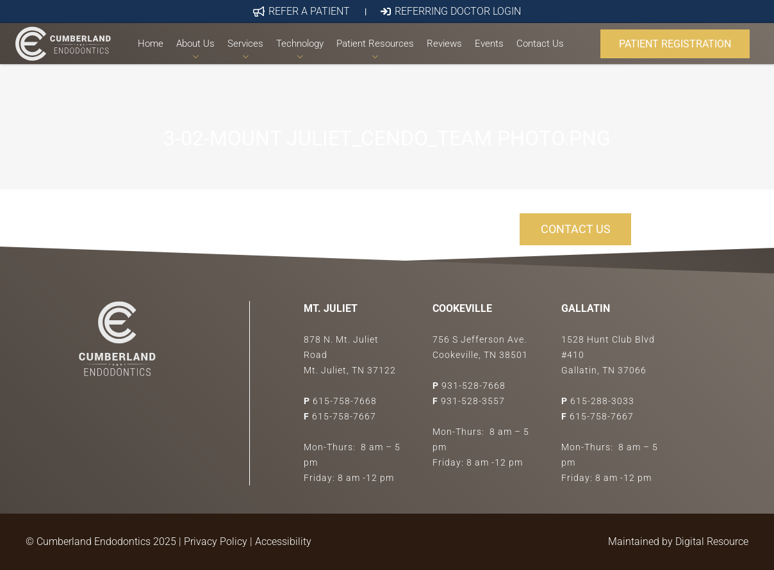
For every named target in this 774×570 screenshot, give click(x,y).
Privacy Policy (215, 541)
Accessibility (283, 541)
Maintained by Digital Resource (678, 541)
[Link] (68, 55)
